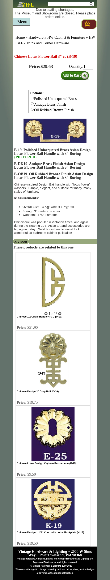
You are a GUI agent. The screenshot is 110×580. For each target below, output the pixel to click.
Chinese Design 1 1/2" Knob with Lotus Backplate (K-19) (50, 532)
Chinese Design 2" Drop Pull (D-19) (38, 391)
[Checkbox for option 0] (32, 98)
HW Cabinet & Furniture (66, 37)
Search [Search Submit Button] (91, 4)
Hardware (36, 37)
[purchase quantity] (88, 66)
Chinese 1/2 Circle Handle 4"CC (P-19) (39, 316)
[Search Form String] (71, 4)
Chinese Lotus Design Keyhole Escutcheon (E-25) (46, 463)
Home (20, 37)
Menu (22, 21)
